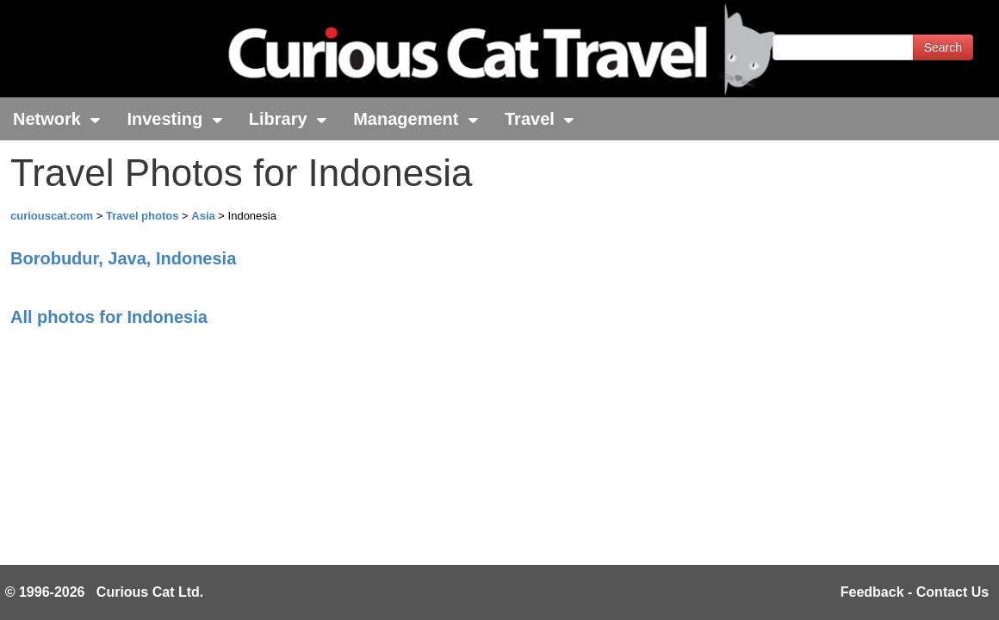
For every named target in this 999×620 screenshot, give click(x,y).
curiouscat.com (51, 215)
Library (288, 118)
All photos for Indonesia (109, 316)
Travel (539, 118)
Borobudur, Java (123, 258)
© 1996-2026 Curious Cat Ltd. (104, 592)
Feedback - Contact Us (915, 592)
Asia (204, 215)
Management (416, 118)
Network (57, 118)
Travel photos (144, 215)
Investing (174, 118)
